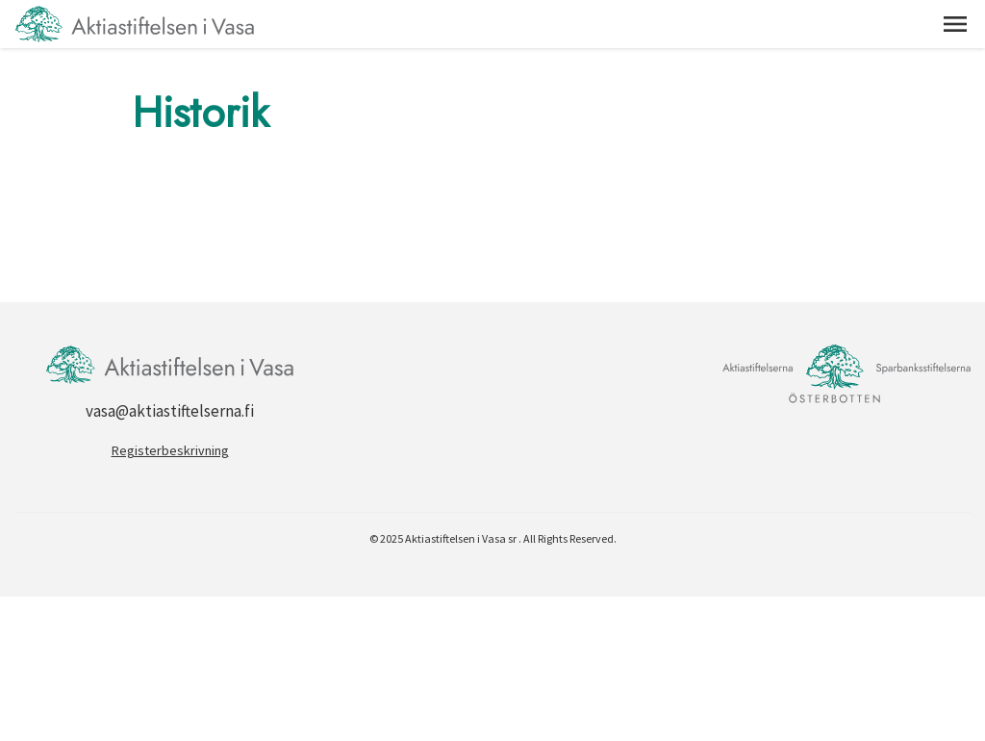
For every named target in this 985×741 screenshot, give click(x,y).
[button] (955, 24)
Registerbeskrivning (170, 450)
